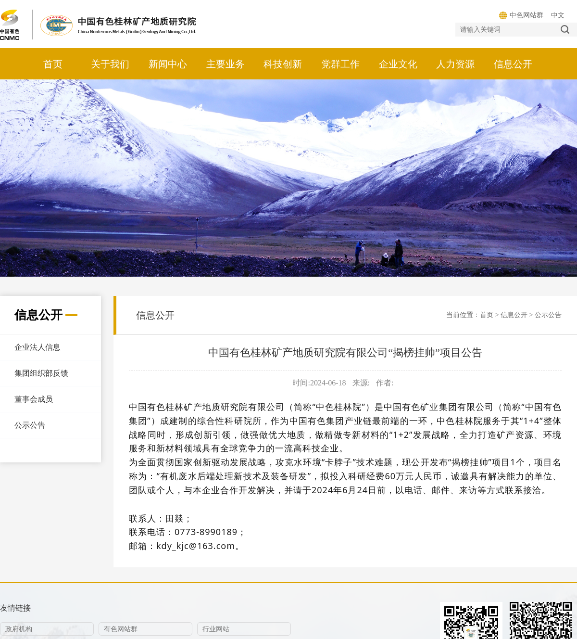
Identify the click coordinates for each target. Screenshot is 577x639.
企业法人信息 (37, 347)
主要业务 (225, 64)
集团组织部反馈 (41, 373)
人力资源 (455, 64)
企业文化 (398, 64)
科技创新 (282, 64)
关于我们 (110, 64)
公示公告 (29, 425)
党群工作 (340, 64)
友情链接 (15, 608)
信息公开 (513, 64)
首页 (53, 64)
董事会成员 (33, 399)
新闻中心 (168, 64)
